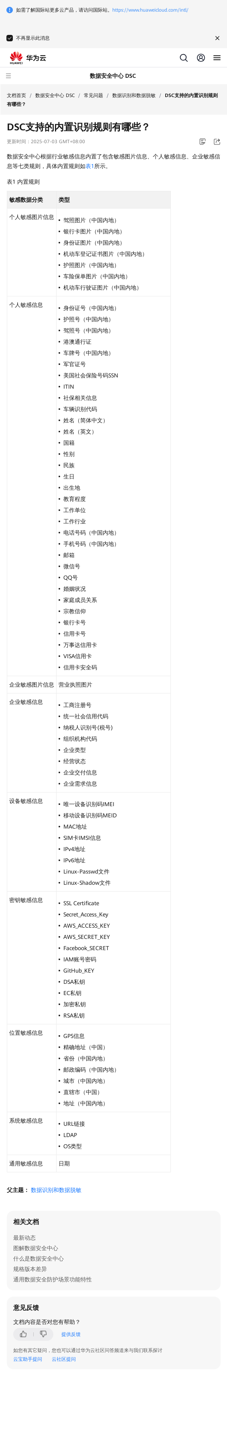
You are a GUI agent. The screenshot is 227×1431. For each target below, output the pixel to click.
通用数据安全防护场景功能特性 (52, 1279)
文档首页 (16, 95)
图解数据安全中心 (35, 1248)
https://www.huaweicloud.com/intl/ (150, 10)
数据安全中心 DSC (55, 95)
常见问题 (93, 95)
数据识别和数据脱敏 (134, 95)
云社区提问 (64, 1359)
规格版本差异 (30, 1269)
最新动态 (24, 1237)
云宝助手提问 (27, 1359)
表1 (89, 166)
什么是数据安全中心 (38, 1258)
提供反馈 (71, 1334)
